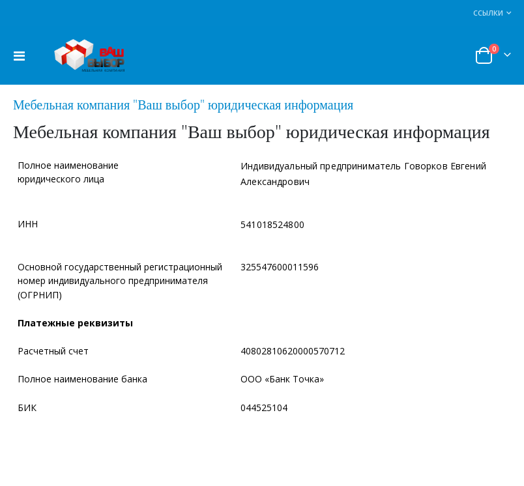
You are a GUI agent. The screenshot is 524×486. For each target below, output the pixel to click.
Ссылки (488, 13)
